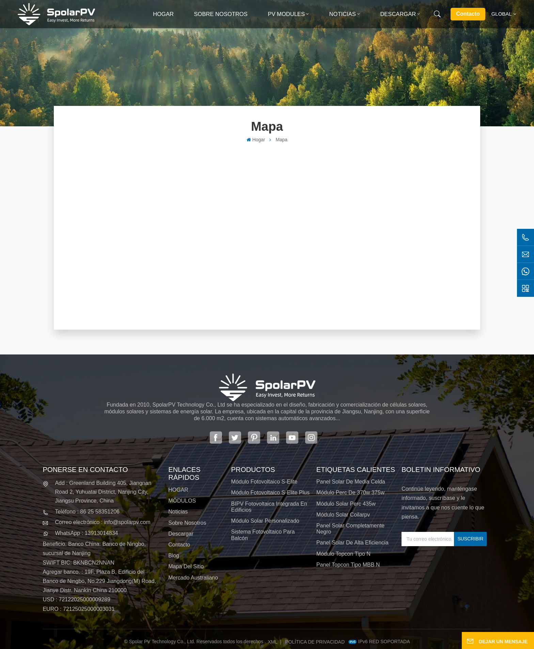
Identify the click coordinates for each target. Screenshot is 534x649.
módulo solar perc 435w (346, 504)
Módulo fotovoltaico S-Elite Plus (270, 492)
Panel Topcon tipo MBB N (348, 565)
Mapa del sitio (186, 566)
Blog (173, 555)
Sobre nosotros (221, 14)
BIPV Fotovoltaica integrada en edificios (269, 507)
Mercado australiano (193, 578)
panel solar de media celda (350, 482)
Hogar (163, 14)
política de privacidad (315, 642)
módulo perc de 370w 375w (350, 492)
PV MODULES (286, 14)
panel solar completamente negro (350, 529)
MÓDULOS (182, 501)
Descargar (398, 14)
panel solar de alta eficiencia (352, 542)
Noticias (342, 14)
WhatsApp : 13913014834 (86, 533)
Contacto (468, 14)
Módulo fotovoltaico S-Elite (264, 482)
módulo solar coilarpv (343, 515)
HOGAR (178, 490)
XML (273, 642)
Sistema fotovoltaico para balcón (263, 535)
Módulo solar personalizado (265, 521)
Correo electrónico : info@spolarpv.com (102, 522)
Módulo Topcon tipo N (343, 554)
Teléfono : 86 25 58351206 (87, 512)
